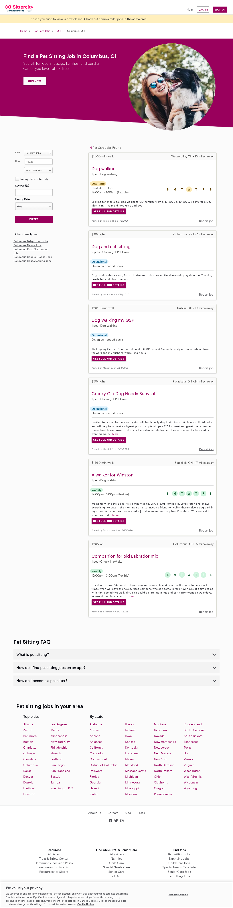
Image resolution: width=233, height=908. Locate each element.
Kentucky (131, 747)
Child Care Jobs (179, 863)
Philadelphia (59, 747)
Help (190, 9)
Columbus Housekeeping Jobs (32, 260)
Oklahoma (161, 782)
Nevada (159, 735)
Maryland (131, 765)
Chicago (29, 753)
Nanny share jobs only (34, 179)
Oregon (159, 788)
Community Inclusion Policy (54, 863)
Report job (206, 221)
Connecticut (98, 759)
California (96, 747)
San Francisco (60, 770)
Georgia (95, 782)
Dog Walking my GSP (113, 320)
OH (59, 30)
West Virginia (193, 776)
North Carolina (164, 765)
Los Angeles (59, 724)
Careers (113, 812)
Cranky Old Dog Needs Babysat (124, 393)
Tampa (55, 782)
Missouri (131, 794)
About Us (94, 812)
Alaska (94, 730)
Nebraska (160, 730)
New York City (60, 741)
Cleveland (30, 759)
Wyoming (190, 788)
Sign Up (220, 9)
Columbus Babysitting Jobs (30, 241)
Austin (27, 730)
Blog (128, 812)
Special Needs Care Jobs (179, 867)
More (115, 433)
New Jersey (161, 747)
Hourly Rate (22, 199)
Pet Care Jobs (42, 30)
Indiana (130, 730)
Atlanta (28, 724)
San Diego (58, 765)
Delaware (96, 770)
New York (160, 759)
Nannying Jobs (179, 858)
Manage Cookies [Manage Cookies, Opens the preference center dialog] (178, 894)
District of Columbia (103, 765)
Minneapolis (59, 735)
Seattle (55, 776)
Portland (56, 759)
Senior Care (116, 871)
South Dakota (193, 735)
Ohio (157, 776)
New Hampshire (165, 741)
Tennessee (191, 741)
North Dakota (163, 770)
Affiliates (54, 854)
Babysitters (116, 854)
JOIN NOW (34, 81)
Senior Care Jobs (179, 871)
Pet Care (116, 876)
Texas (187, 747)
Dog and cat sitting (111, 246)
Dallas (27, 770)
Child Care (116, 863)
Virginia (189, 765)
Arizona (95, 735)
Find (17, 152)
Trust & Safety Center (53, 858)
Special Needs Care (116, 867)
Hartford (29, 788)
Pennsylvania (163, 794)
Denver (28, 776)
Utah (187, 753)
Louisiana (132, 753)
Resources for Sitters (53, 871)
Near (17, 161)
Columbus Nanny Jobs (27, 245)
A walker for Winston (112, 474)
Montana (160, 724)
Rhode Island (193, 724)
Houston (29, 794)
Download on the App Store (116, 835)
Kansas (130, 741)
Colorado (96, 753)
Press (141, 812)
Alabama (96, 724)
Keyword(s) (22, 185)
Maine (129, 759)
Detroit (28, 782)
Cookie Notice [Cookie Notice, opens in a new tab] (85, 904)
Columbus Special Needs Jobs (32, 256)
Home (23, 30)
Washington (192, 770)
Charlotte (29, 747)
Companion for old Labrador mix (125, 556)
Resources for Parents (54, 867)
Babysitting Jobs (179, 854)
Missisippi (132, 788)
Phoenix (56, 753)
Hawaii (94, 788)
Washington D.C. (62, 788)
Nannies (116, 858)
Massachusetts (135, 770)
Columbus (30, 765)
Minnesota (132, 782)
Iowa (128, 735)
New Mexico (162, 753)
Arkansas (96, 741)
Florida (94, 776)
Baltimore (30, 735)
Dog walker (103, 168)
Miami (55, 730)
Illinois (129, 724)
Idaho (94, 794)
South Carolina (194, 730)
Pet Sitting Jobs (179, 876)
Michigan (131, 776)
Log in (203, 9)
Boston (28, 741)
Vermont (190, 759)
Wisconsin (191, 782)
